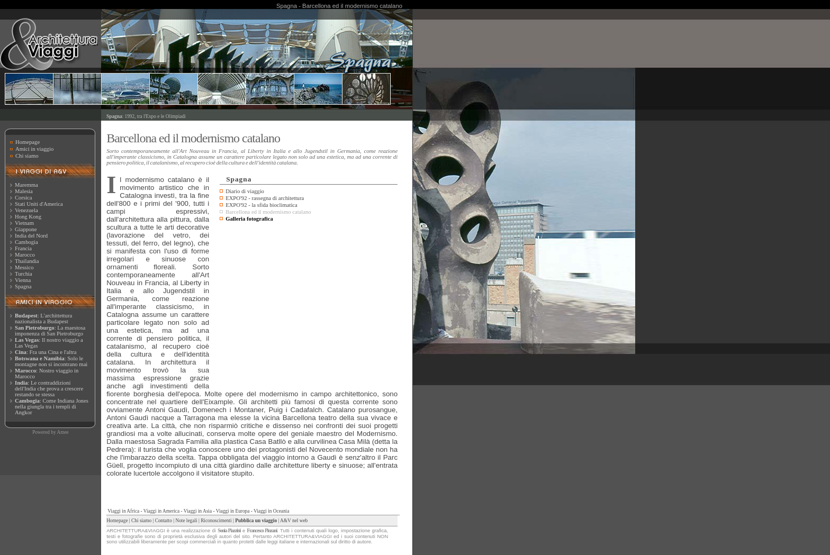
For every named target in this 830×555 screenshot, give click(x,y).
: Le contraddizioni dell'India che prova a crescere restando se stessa (49, 388)
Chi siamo (27, 156)
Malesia (24, 191)
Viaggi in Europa (233, 511)
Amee (62, 432)
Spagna (23, 286)
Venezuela (26, 210)
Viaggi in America (161, 511)
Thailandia (27, 261)
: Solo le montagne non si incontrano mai (51, 361)
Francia (23, 248)
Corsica (23, 198)
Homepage (27, 142)
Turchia (23, 274)
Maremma (26, 185)
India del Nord (31, 236)
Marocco (25, 255)
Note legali (186, 520)
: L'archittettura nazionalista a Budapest (43, 318)
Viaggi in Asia (198, 511)
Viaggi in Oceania (271, 511)
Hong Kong (28, 217)
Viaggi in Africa (123, 511)
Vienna (23, 280)
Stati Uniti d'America (39, 204)
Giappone (26, 229)
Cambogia (26, 242)
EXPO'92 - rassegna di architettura (264, 198)
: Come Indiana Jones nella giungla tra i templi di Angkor (51, 406)
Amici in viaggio (34, 149)
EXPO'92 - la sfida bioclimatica (261, 205)
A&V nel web (294, 520)
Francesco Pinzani (262, 530)
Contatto (163, 520)
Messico (24, 267)
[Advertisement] (309, 304)
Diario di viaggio (244, 191)
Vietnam (24, 223)
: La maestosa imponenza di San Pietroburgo (50, 330)
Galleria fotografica (249, 219)
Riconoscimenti (216, 520)
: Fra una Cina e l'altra (45, 352)
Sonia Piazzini (229, 530)
